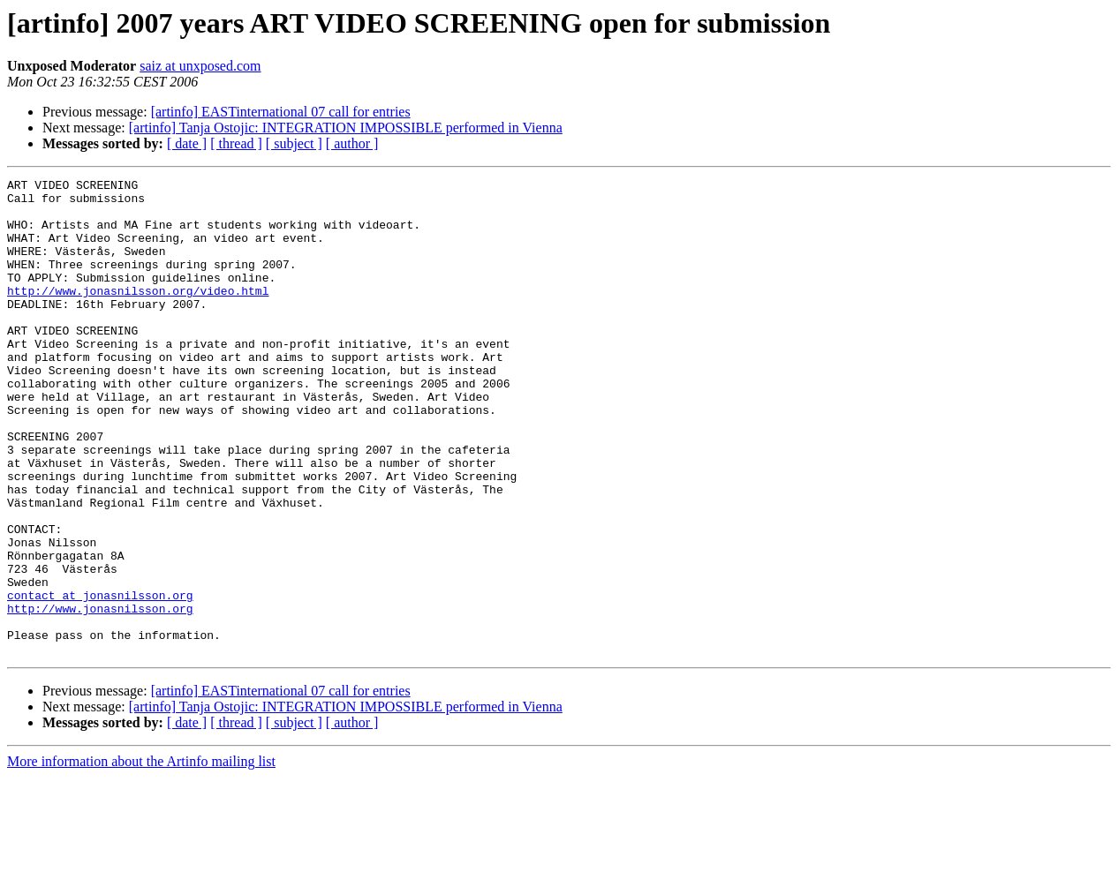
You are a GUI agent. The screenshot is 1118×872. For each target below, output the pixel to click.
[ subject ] (294, 143)
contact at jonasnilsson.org (100, 680)
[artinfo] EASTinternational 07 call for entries (281, 111)
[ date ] (187, 143)
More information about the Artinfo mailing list (141, 856)
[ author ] (352, 143)
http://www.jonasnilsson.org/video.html (137, 314)
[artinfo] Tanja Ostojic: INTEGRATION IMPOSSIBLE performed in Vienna (346, 127)
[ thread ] (236, 143)
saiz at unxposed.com (200, 65)
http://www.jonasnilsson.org (100, 695)
